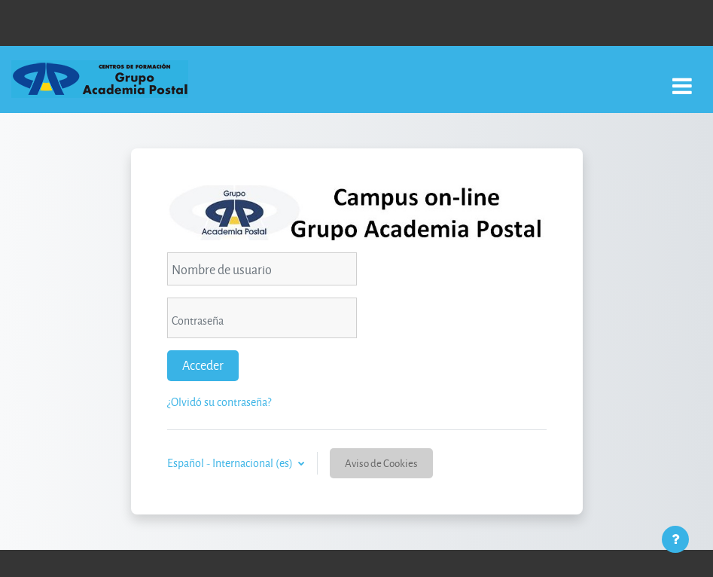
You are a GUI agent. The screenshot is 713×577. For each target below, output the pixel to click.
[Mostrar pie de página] (675, 539)
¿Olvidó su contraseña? (219, 402)
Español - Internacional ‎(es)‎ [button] (231, 463)
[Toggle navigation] (682, 78)
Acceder (203, 365)
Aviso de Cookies (381, 463)
